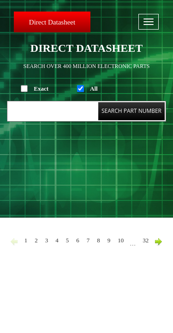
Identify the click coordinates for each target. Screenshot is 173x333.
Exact (41, 88)
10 (121, 240)
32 (146, 240)
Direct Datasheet (52, 22)
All (94, 88)
